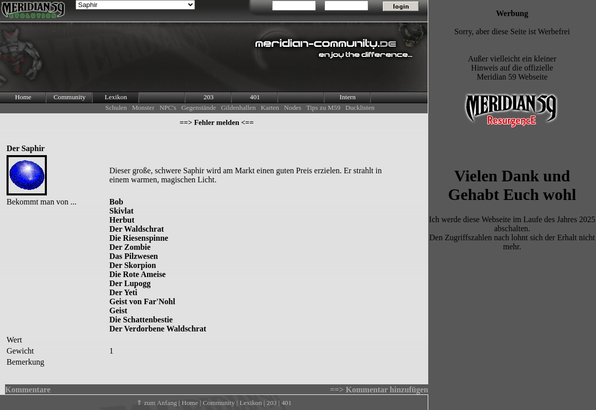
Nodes (292, 107)
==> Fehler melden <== (216, 122)
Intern (348, 97)
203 (209, 97)
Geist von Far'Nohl (142, 301)
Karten (270, 107)
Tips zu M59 (323, 107)
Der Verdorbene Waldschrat (157, 328)
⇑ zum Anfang (157, 402)
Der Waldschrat (136, 229)
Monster (143, 107)
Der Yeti (123, 292)
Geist (118, 310)
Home (23, 97)
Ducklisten (360, 107)
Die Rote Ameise (137, 274)
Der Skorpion (132, 265)
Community (69, 97)
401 (255, 97)
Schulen (116, 107)
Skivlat (121, 211)
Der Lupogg (130, 283)
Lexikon (116, 97)
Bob (116, 201)
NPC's (167, 107)
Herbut (122, 220)
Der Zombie (130, 247)
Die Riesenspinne (138, 238)
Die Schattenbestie (141, 319)
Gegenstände (198, 107)
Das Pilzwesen (133, 256)
